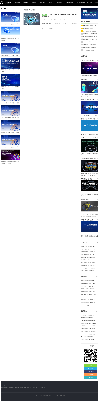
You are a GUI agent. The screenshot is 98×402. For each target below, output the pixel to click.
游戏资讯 (34, 2)
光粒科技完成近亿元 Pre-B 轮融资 (88, 328)
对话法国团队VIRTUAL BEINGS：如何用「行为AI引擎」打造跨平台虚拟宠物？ (88, 257)
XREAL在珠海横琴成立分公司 (89, 50)
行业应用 (42, 2)
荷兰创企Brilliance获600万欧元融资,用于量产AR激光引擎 (88, 325)
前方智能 (17, 387)
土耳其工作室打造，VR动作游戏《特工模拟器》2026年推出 (59, 15)
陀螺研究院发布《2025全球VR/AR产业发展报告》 (88, 283)
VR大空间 (51, 2)
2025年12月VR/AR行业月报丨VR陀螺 (88, 299)
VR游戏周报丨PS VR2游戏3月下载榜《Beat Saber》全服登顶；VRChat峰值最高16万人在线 (90, 28)
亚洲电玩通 (42, 387)
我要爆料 (91, 374)
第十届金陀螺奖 (4, 387)
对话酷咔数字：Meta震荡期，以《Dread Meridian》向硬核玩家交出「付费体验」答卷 (88, 246)
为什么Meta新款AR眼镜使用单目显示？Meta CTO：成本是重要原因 (88, 270)
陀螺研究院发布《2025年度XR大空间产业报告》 (88, 291)
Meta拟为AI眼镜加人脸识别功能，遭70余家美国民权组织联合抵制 (90, 47)
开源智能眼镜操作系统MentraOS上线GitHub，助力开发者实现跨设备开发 (90, 44)
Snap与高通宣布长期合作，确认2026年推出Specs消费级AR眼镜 (90, 36)
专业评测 (26, 2)
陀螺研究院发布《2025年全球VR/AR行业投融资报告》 (88, 297)
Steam (60, 23)
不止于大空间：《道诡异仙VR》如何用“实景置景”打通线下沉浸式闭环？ (88, 259)
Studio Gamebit (67, 23)
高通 (28, 387)
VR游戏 (56, 23)
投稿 (91, 365)
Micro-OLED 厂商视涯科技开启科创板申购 (88, 334)
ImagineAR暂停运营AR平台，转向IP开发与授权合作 (90, 42)
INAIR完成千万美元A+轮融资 (87, 317)
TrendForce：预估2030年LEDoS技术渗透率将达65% (88, 305)
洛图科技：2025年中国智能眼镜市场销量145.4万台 (88, 288)
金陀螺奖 (59, 2)
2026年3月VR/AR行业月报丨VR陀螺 (90, 25)
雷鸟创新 (37, 387)
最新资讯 (17, 2)
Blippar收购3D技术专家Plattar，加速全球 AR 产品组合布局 (88, 336)
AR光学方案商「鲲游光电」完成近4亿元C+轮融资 (88, 315)
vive (31, 387)
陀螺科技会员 (69, 2)
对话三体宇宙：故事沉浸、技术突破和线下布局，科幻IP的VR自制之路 (88, 262)
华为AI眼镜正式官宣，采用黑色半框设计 (90, 31)
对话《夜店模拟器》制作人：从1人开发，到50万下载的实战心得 (88, 254)
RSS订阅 (91, 377)
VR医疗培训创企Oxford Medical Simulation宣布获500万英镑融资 (88, 331)
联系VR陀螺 (90, 368)
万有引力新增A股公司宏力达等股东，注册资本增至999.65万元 (88, 320)
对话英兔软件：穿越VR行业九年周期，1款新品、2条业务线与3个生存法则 (88, 265)
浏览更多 (51, 28)
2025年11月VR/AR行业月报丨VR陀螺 (88, 302)
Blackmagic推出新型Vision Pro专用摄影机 (90, 39)
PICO (34, 387)
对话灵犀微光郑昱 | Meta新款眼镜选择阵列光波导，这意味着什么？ (88, 268)
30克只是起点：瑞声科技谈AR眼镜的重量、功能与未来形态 (88, 249)
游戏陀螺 (21, 387)
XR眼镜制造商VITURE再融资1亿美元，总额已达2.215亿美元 (88, 339)
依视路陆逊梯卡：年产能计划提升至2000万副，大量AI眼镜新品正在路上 (88, 251)
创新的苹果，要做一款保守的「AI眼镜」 (90, 33)
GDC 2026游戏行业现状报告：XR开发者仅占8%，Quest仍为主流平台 (88, 294)
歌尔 (25, 387)
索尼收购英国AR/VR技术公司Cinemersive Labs (88, 323)
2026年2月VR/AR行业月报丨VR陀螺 (88, 286)
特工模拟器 (74, 23)
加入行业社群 (91, 371)
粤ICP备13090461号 (60, 395)
